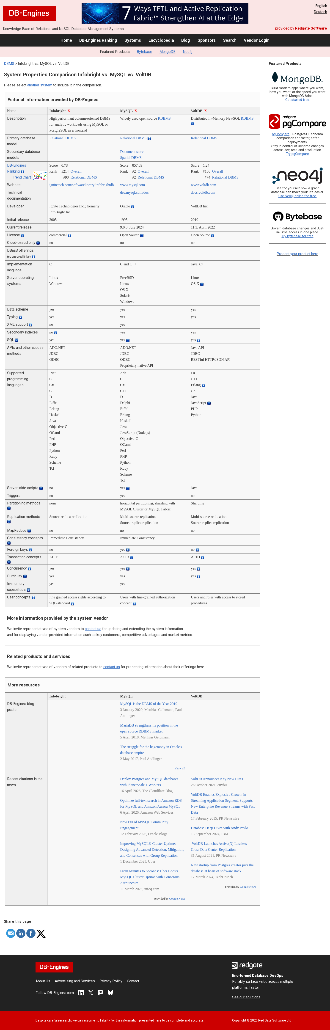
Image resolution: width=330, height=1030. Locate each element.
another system (39, 85)
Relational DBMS (62, 138)
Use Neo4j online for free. (297, 196)
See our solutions (246, 997)
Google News (177, 898)
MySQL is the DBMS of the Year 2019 (148, 704)
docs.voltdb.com (203, 192)
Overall (76, 171)
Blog (185, 40)
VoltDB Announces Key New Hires (217, 779)
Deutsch (320, 12)
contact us (93, 629)
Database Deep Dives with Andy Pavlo (219, 828)
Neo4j (187, 52)
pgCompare (280, 134)
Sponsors (207, 40)
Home (66, 40)
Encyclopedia (161, 40)
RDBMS (164, 118)
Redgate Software (311, 28)
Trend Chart (22, 177)
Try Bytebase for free (298, 236)
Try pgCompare (297, 154)
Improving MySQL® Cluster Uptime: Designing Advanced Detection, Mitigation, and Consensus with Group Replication (152, 849)
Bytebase (144, 52)
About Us (43, 981)
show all (180, 768)
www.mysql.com (132, 185)
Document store (131, 152)
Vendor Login (257, 40)
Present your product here (297, 254)
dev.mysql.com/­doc (134, 192)
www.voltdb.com (203, 185)
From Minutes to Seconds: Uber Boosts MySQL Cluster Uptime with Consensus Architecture (149, 877)
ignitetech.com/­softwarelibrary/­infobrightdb (81, 185)
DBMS (9, 63)
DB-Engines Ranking (98, 40)
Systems (132, 40)
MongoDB (168, 52)
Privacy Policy (110, 981)
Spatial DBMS (131, 158)
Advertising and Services (75, 981)
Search (229, 40)
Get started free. (297, 100)
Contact (133, 981)
